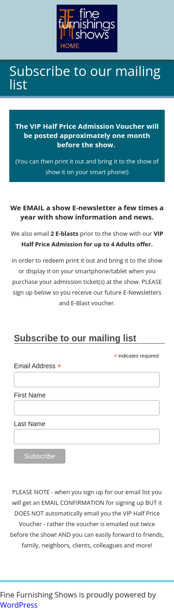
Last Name (29, 424)
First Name (29, 395)
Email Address (37, 366)
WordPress (19, 605)
